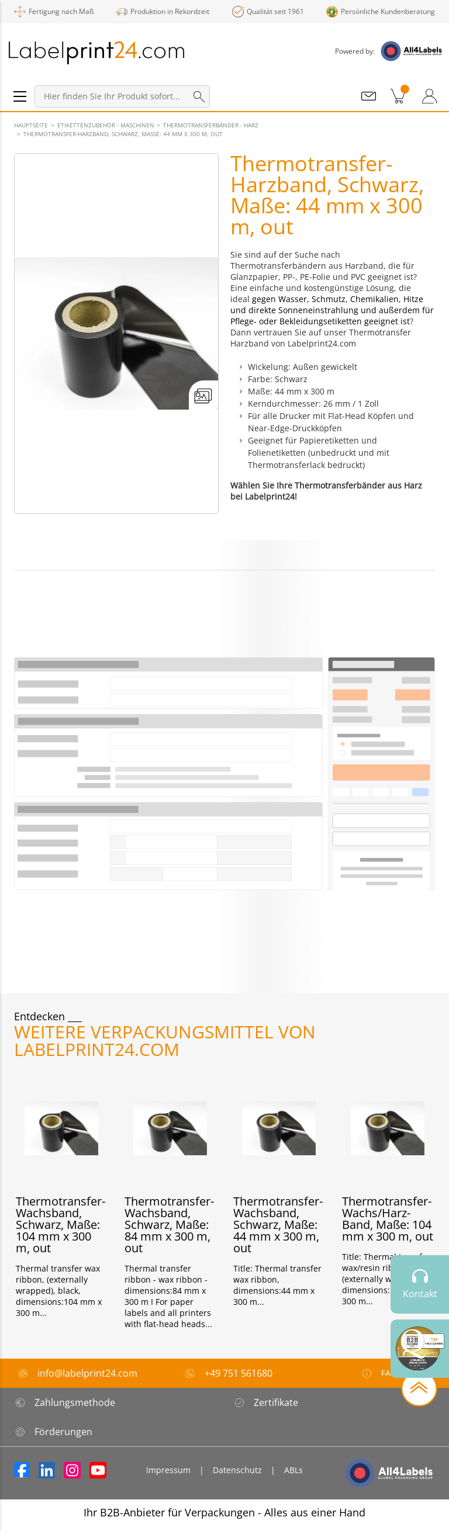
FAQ (379, 1373)
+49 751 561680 (238, 1373)
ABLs (293, 1469)
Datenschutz (237, 1469)
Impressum (168, 1469)
